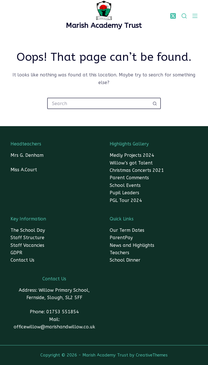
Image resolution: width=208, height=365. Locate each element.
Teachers (119, 252)
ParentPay (121, 237)
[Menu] (194, 15)
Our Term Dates (127, 230)
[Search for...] (98, 103)
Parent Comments (129, 177)
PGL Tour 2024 (126, 200)
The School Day (28, 230)
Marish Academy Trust (104, 25)
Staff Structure (27, 237)
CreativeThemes (152, 355)
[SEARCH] (184, 15)
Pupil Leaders (124, 192)
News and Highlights (132, 245)
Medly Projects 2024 (132, 155)
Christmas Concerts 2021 (137, 170)
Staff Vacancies (27, 245)
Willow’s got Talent (131, 163)
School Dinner (125, 260)
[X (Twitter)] (173, 16)
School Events (125, 185)
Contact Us (22, 260)
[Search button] (155, 103)
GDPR (16, 252)
